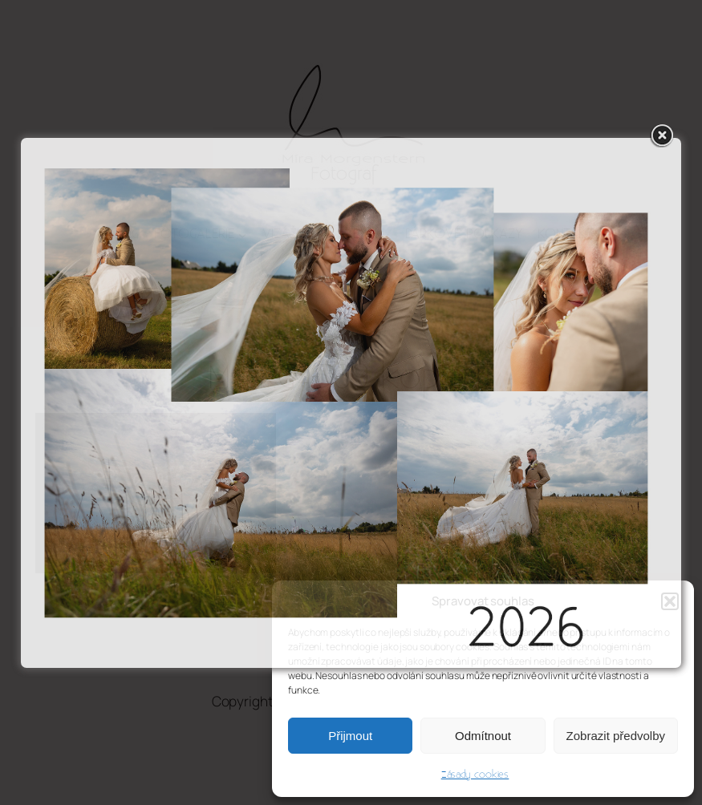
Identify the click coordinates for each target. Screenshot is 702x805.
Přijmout (350, 735)
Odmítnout (483, 735)
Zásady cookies (475, 774)
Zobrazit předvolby (615, 735)
